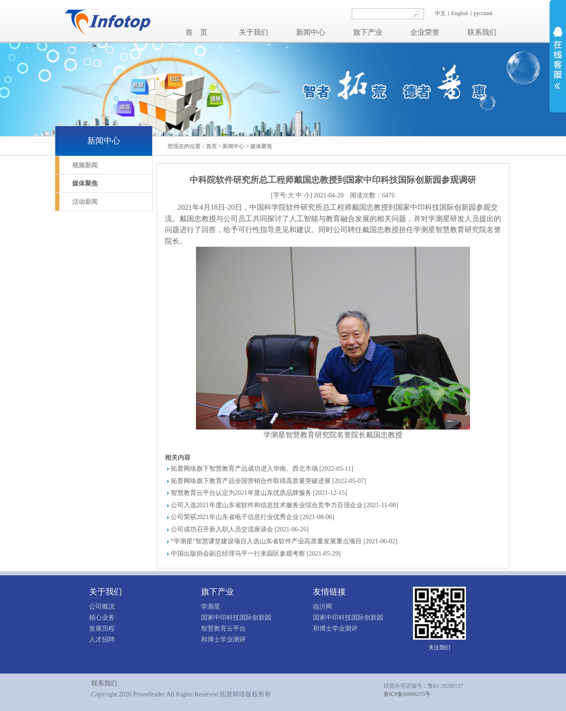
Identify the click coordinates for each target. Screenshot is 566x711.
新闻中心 (310, 32)
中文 (440, 13)
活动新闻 (85, 201)
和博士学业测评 (223, 639)
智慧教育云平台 (223, 628)
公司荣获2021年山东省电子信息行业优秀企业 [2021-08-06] (252, 517)
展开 (558, 58)
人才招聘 (102, 639)
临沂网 (322, 606)
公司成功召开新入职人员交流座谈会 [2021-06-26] (240, 529)
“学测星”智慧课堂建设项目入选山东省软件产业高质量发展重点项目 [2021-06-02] (284, 541)
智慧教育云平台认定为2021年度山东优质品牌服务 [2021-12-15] (259, 492)
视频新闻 (85, 165)
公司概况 (102, 606)
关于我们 (253, 32)
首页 (211, 146)
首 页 (196, 32)
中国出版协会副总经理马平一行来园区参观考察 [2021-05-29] (256, 553)
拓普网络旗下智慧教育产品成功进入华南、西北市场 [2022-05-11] (262, 468)
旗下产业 (367, 32)
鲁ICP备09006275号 (407, 694)
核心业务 (102, 617)
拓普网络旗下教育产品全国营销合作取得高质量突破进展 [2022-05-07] (268, 481)
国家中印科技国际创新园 (236, 617)
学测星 (210, 606)
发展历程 (102, 628)
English (459, 13)
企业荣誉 (424, 32)
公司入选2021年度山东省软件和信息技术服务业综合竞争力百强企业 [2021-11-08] (284, 505)
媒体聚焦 (261, 146)
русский (484, 13)
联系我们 (482, 32)
